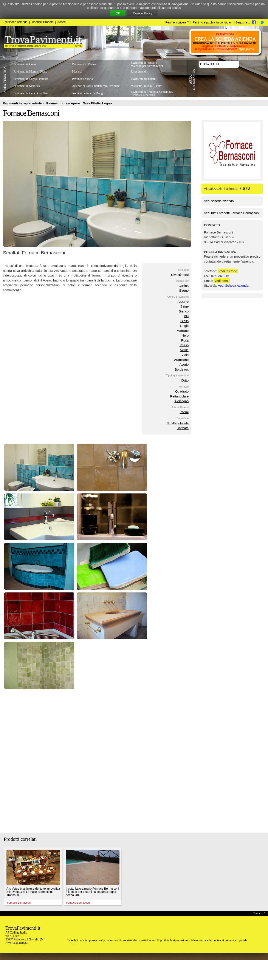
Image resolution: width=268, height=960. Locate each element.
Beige (184, 306)
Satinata (183, 428)
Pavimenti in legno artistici (24, 103)
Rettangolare (179, 396)
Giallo (184, 321)
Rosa (185, 340)
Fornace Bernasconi (31, 113)
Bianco (184, 311)
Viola (185, 355)
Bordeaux (182, 369)
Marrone (183, 330)
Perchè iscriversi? (177, 22)
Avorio (184, 364)
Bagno (184, 290)
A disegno (181, 401)
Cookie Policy (142, 13)
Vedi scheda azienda (219, 201)
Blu (186, 316)
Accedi (61, 22)
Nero (185, 335)
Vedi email (221, 281)
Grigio (184, 326)
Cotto (185, 380)
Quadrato (182, 391)
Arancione (181, 360)
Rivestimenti (180, 275)
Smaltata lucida (178, 423)
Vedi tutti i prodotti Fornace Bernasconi (232, 213)
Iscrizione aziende (16, 22)
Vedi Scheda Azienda (233, 285)
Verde (184, 350)
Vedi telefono (227, 271)
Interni (184, 412)
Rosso (184, 345)
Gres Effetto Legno (97, 103)
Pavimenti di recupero (63, 103)
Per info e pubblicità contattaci (212, 22)
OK (118, 13)
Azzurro (183, 301)
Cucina (184, 286)
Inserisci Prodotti (42, 22)
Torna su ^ (259, 913)
